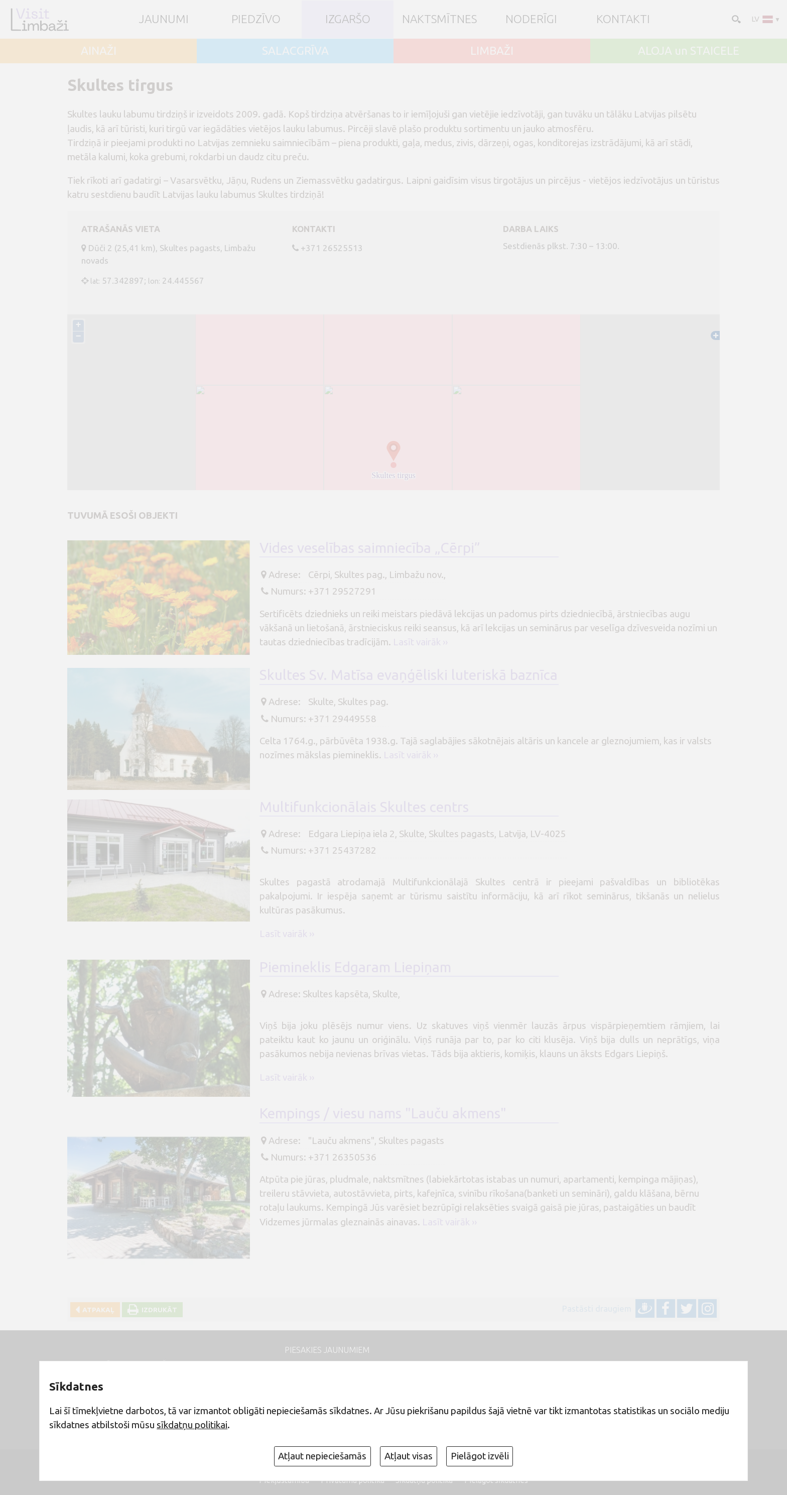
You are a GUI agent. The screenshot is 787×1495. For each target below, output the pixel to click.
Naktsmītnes (439, 19)
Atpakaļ (96, 1310)
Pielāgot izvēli (480, 1455)
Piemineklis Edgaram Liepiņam (355, 967)
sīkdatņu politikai (192, 1424)
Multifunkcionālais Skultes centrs (364, 807)
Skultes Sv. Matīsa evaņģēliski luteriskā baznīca (408, 674)
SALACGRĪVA (295, 51)
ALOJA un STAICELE (688, 51)
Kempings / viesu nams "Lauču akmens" (382, 1113)
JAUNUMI (164, 19)
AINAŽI (98, 51)
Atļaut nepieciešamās (322, 1455)
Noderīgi (531, 19)
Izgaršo (347, 19)
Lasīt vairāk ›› (420, 641)
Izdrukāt (158, 1310)
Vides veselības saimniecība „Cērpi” (369, 547)
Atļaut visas (408, 1455)
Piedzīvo (256, 19)
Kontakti (623, 19)
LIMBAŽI (491, 51)
